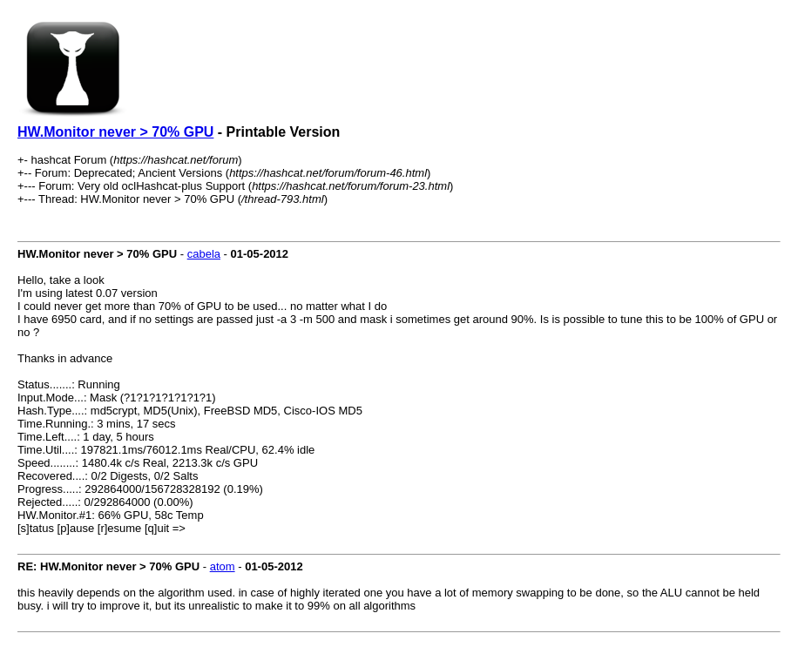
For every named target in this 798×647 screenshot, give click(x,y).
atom (222, 566)
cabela (203, 253)
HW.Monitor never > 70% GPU (115, 132)
